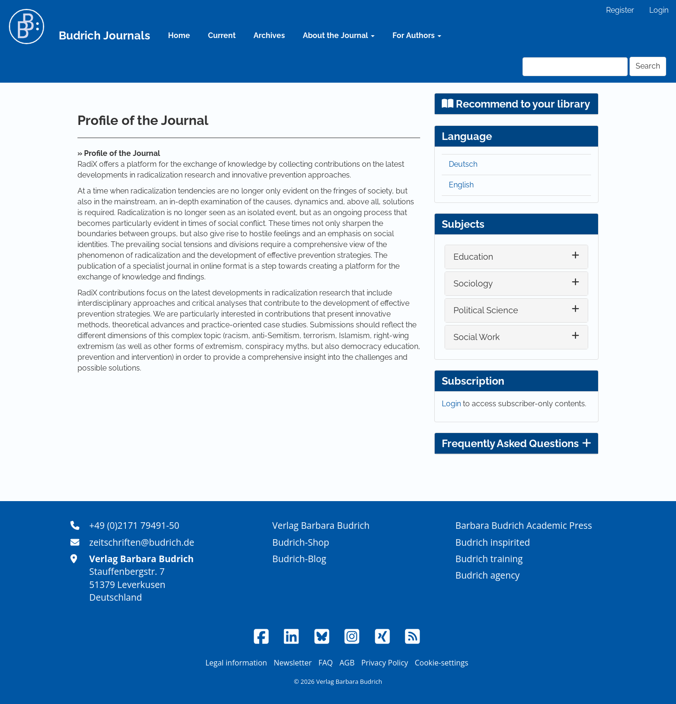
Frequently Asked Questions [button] (516, 443)
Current (222, 35)
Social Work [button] (476, 337)
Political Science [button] (485, 310)
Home (179, 35)
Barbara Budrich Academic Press (523, 525)
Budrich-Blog (299, 558)
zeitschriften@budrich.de (141, 542)
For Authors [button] (416, 35)
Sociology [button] (473, 283)
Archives (269, 35)
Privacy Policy (384, 663)
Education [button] (473, 257)
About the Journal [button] (339, 35)
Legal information (236, 663)
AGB (346, 663)
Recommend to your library (516, 104)
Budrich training (489, 558)
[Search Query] (575, 66)
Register (620, 10)
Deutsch (463, 164)
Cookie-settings (441, 663)
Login (658, 10)
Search (648, 66)
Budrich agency (487, 575)
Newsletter (293, 663)
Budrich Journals (104, 35)
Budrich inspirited (492, 542)
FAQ (325, 663)
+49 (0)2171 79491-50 (134, 525)
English (461, 184)
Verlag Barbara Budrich (320, 525)
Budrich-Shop (300, 542)
